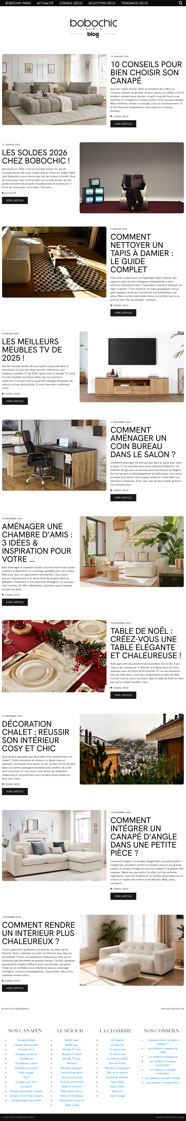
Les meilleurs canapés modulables (163, 1071)
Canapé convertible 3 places (26, 1095)
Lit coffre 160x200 (117, 1058)
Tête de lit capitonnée (117, 1068)
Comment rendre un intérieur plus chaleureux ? (38, 933)
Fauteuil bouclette (71, 1077)
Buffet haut (71, 1040)
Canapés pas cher (26, 1082)
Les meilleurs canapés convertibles (163, 1063)
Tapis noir (117, 1091)
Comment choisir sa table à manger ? (163, 1041)
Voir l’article (123, 123)
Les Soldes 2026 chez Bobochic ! (36, 156)
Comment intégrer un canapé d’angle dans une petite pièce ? (143, 836)
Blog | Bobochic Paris (21, 1117)
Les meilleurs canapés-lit (162, 1056)
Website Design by (170, 1117)
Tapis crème (117, 1086)
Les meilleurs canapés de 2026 (163, 1050)
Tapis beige (117, 1082)
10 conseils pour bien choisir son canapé (146, 72)
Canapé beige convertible (26, 1100)
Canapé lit (26, 1086)
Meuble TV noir (72, 1049)
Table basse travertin (71, 1100)
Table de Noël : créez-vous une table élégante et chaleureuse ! (145, 643)
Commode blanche (117, 1077)
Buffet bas (72, 1045)
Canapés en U (26, 1049)
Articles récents (172, 1008)
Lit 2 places (117, 1040)
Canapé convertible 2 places (26, 1091)
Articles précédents (15, 1008)
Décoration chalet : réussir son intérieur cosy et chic (35, 736)
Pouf (26, 1077)
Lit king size (117, 1045)
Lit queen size (117, 1049)
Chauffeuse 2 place (26, 1068)
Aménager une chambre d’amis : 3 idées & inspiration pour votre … (37, 542)
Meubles (72, 1063)
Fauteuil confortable (72, 1082)
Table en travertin (71, 1086)
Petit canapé (26, 1072)
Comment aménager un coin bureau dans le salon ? (143, 442)
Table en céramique (71, 1095)
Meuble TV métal (72, 1054)
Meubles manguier (72, 1068)
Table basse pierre (72, 1091)
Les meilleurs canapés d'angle (162, 1078)
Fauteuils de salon (71, 1072)
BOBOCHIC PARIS (18, 3)
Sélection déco (101, 3)
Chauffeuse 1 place (26, 1063)
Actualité (45, 3)
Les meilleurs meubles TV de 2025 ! (32, 349)
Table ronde (72, 1105)
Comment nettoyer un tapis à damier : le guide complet (141, 253)
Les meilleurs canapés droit (162, 1082)
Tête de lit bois (117, 1063)
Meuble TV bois (72, 1058)
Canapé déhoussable (26, 1045)
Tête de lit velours (117, 1072)
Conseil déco (70, 3)
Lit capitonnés (117, 1054)
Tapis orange (117, 1095)
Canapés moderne (26, 1054)
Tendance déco (134, 3)
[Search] (180, 3)
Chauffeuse (26, 1058)
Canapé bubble (26, 1040)
